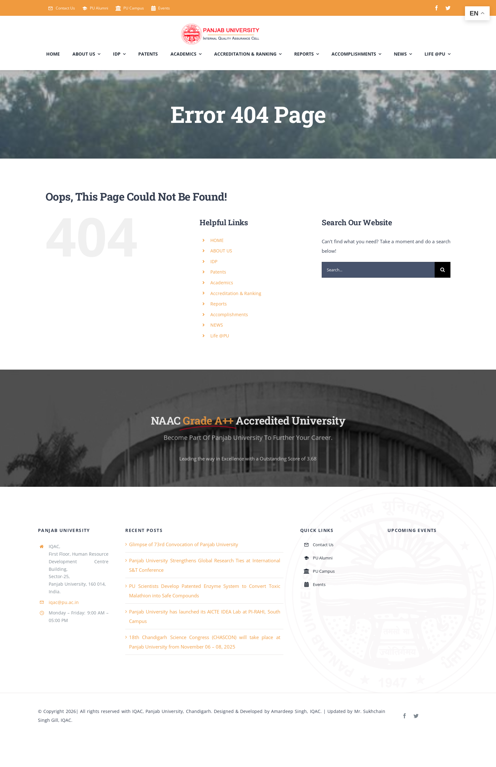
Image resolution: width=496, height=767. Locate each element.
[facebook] (436, 7)
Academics (221, 283)
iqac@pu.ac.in (64, 602)
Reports (218, 304)
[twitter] (447, 7)
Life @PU (219, 336)
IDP (213, 261)
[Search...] (378, 270)
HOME (217, 240)
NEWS (216, 325)
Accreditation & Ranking (235, 293)
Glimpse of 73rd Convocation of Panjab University (183, 544)
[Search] (442, 270)
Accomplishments (229, 314)
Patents (218, 272)
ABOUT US (221, 251)
